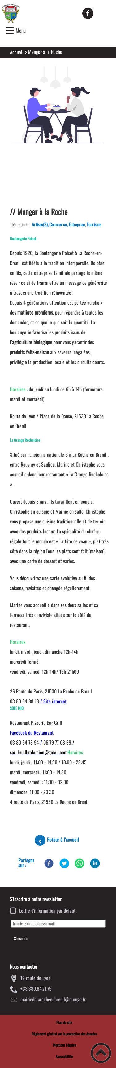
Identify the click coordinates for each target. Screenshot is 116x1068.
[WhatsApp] (79, 863)
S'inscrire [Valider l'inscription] (20, 938)
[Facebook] (49, 863)
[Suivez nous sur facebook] (88, 13)
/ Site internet (53, 701)
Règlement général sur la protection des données (64, 1033)
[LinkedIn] (95, 863)
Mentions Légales (64, 1045)
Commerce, (59, 224)
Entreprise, (78, 224)
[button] (10, 31)
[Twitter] (64, 863)
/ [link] (41, 742)
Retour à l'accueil (63, 839)
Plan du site (64, 1022)
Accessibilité (64, 1056)
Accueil (17, 52)
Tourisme (94, 224)
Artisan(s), (40, 224)
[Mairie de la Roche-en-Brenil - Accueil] (38, 13)
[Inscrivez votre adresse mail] (58, 923)
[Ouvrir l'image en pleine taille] (58, 105)
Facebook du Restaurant (32, 732)
